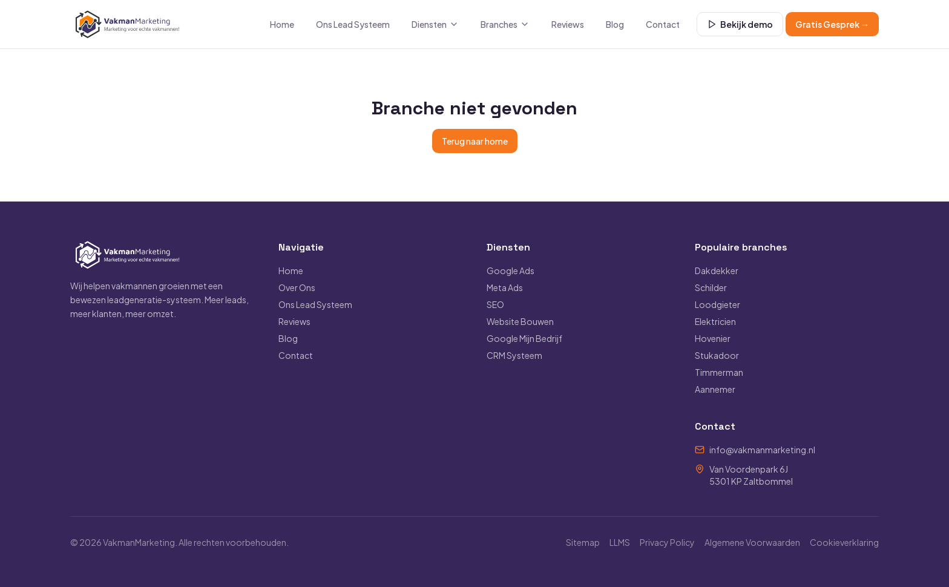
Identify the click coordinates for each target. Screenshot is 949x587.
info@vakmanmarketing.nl (762, 449)
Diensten (435, 24)
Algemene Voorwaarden (752, 542)
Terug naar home (475, 141)
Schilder (711, 287)
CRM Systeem (514, 355)
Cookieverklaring (844, 542)
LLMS (619, 542)
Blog (615, 24)
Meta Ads (505, 287)
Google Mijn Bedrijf (524, 338)
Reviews (567, 24)
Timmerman (719, 372)
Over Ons (296, 287)
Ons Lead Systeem (353, 24)
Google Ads (510, 270)
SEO (495, 304)
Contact (663, 24)
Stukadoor (717, 355)
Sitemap (583, 542)
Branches (505, 24)
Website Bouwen (520, 321)
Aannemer (715, 389)
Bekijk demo (740, 24)
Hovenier (713, 338)
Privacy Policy (667, 542)
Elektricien (715, 321)
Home (282, 24)
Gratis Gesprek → (832, 24)
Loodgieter (717, 304)
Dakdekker (716, 270)
